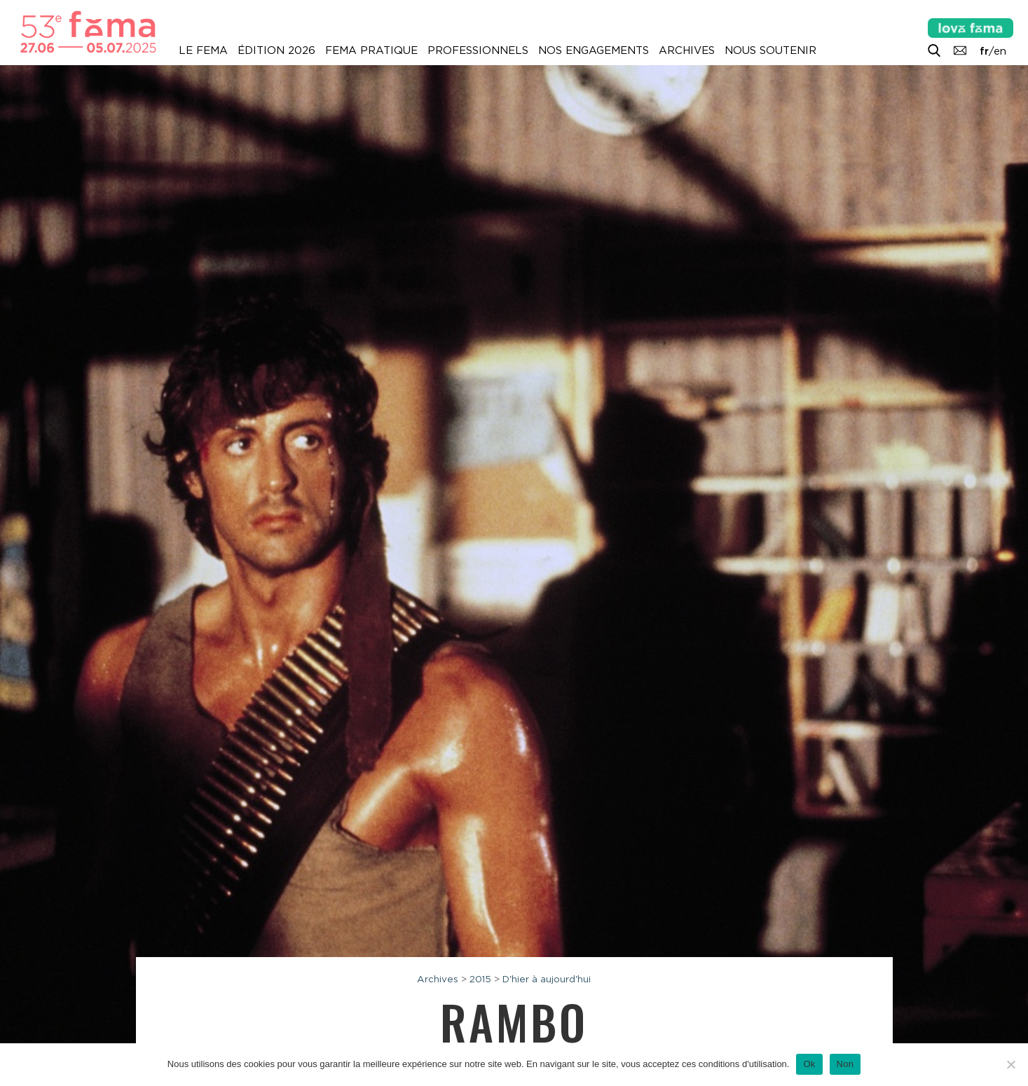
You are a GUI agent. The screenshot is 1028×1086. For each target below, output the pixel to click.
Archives (687, 50)
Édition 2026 (276, 50)
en (1000, 51)
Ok (809, 1064)
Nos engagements (593, 50)
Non (845, 1064)
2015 (480, 978)
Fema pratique (371, 50)
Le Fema (203, 50)
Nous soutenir (770, 50)
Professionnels (477, 50)
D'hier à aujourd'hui (546, 978)
